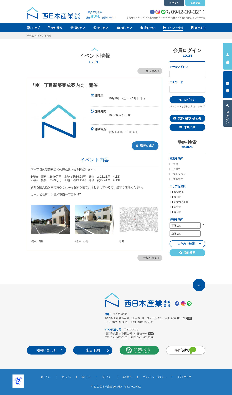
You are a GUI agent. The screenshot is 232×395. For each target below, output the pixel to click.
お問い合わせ (46, 350)
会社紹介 (127, 377)
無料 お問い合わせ (189, 118)
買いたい (66, 377)
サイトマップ (184, 377)
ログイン (174, 3)
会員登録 (195, 3)
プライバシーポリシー (154, 377)
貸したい (86, 377)
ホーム (30, 36)
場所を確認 (145, 145)
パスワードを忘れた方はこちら (186, 106)
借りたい (45, 377)
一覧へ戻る (150, 71)
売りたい (106, 377)
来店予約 (189, 127)
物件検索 (187, 252)
